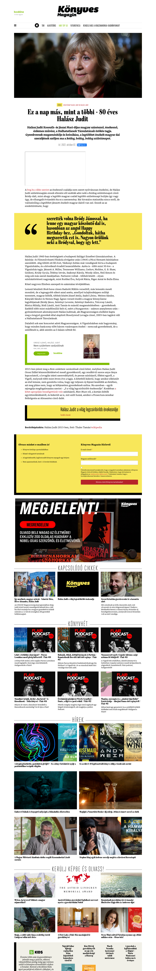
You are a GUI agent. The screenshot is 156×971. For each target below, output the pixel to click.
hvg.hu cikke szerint (38, 190)
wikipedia (96, 427)
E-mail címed (86, 450)
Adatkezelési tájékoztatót (99, 474)
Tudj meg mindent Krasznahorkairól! (115, 20)
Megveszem (41, 353)
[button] (15, 25)
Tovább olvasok (65, 415)
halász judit (84, 105)
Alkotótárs (52, 25)
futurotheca (76, 25)
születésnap (67, 105)
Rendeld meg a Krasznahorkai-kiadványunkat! (102, 25)
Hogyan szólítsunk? (88, 459)
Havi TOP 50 (64, 25)
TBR (44, 25)
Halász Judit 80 (75, 105)
